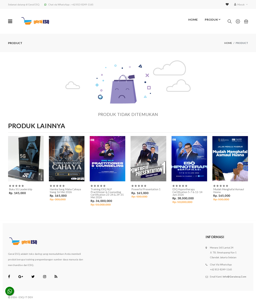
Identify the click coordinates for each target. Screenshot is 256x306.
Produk (212, 21)
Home (190, 21)
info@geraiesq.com (234, 277)
